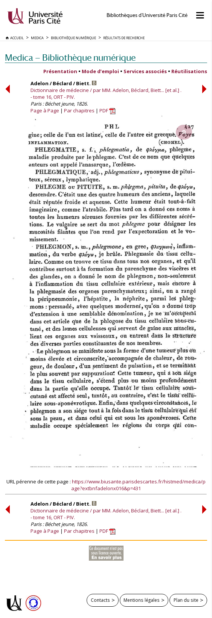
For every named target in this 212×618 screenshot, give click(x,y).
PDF (107, 110)
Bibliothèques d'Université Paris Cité (147, 15)
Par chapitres (79, 110)
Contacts (100, 600)
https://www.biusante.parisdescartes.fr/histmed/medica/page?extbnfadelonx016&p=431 (138, 485)
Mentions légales (142, 600)
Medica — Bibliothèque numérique (70, 57)
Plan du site (186, 600)
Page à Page (45, 110)
